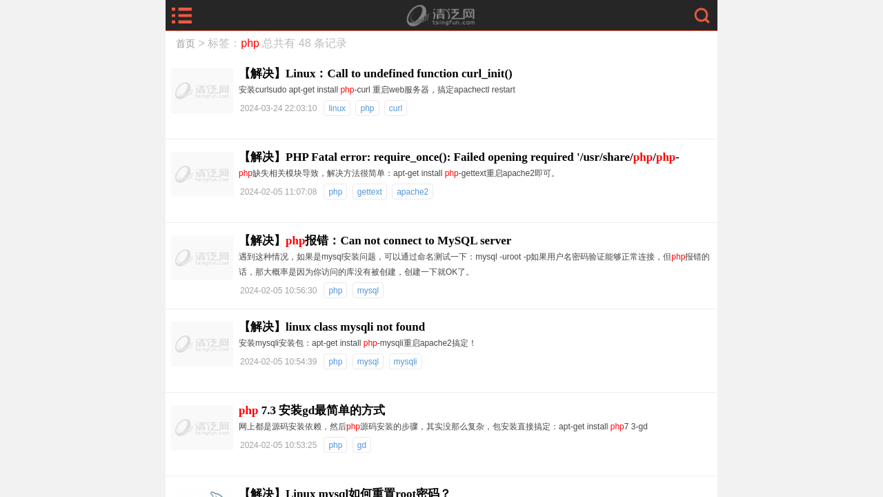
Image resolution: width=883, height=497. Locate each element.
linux (337, 108)
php (367, 108)
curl (395, 108)
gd (361, 445)
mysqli (405, 362)
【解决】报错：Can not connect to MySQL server (375, 240)
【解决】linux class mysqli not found (332, 326)
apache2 (412, 192)
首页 (185, 43)
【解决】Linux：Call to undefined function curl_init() (376, 73)
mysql (368, 290)
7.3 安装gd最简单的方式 (312, 410)
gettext (369, 192)
